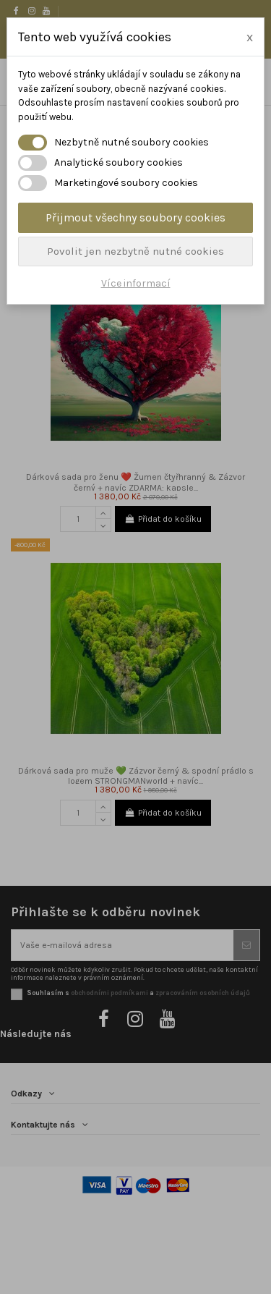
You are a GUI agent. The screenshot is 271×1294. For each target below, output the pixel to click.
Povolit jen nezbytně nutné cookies (135, 251)
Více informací (136, 283)
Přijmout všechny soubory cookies (135, 217)
